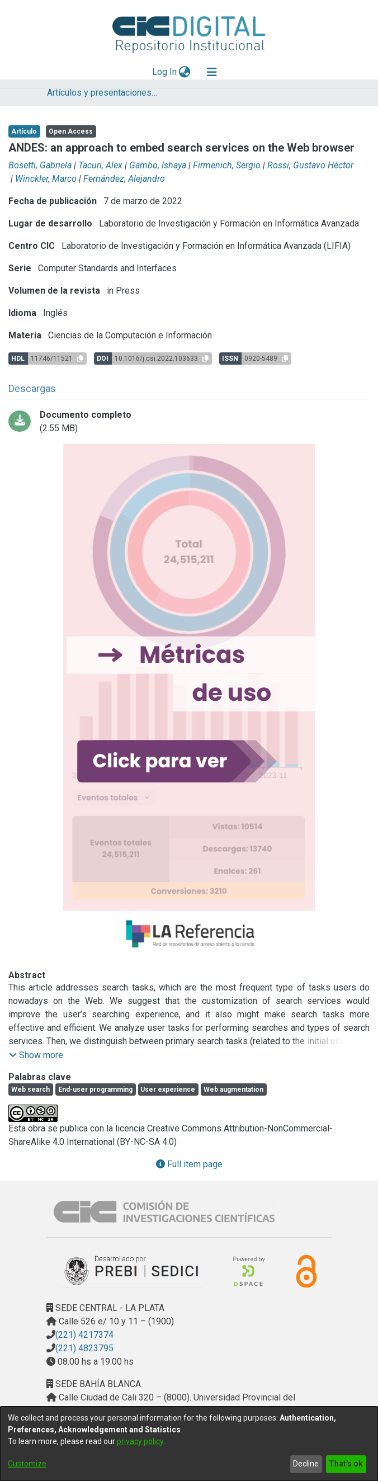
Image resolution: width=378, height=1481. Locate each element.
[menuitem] (185, 72)
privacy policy (140, 1441)
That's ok (346, 1463)
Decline (306, 1463)
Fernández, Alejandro (124, 178)
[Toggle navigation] (212, 72)
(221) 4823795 (84, 1348)
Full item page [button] (189, 1164)
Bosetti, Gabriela (40, 165)
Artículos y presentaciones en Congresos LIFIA (103, 92)
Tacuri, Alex (100, 165)
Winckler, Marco (46, 178)
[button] (36, 1055)
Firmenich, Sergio (227, 165)
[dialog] (189, 1444)
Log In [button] (165, 72)
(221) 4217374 (84, 1334)
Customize (27, 1463)
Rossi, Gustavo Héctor (310, 165)
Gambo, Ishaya (157, 165)
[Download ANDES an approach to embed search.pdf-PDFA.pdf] (189, 421)
